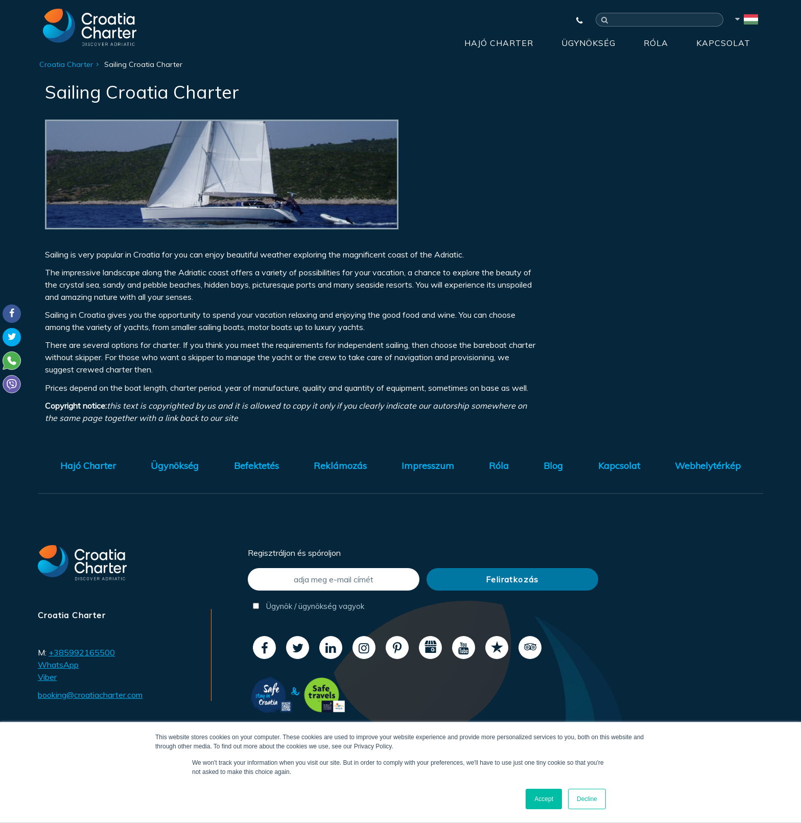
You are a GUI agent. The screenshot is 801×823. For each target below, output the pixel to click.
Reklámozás (340, 466)
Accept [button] (543, 799)
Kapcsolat (723, 43)
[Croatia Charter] (89, 27)
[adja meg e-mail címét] (333, 579)
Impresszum (428, 466)
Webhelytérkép (708, 466)
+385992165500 (82, 652)
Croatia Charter (66, 64)
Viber (47, 677)
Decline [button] (587, 799)
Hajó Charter (498, 43)
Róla (656, 43)
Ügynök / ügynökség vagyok (308, 606)
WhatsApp (58, 665)
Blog (553, 466)
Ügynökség (588, 43)
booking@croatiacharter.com (90, 695)
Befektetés (256, 466)
